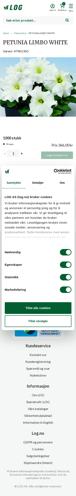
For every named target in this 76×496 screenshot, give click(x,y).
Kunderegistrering (38, 361)
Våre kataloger (38, 409)
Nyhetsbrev (38, 375)
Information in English (38, 422)
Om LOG (38, 395)
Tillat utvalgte (38, 321)
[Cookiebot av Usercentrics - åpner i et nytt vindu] (54, 171)
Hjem (6, 33)
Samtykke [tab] (13, 182)
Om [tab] (62, 182)
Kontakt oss (38, 355)
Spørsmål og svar (38, 368)
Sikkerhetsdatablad (38, 415)
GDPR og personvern (38, 442)
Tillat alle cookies (38, 308)
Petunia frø (20, 33)
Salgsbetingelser (38, 456)
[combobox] (38, 20)
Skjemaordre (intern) (38, 463)
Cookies (38, 449)
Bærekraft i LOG (38, 402)
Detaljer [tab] (38, 182)
